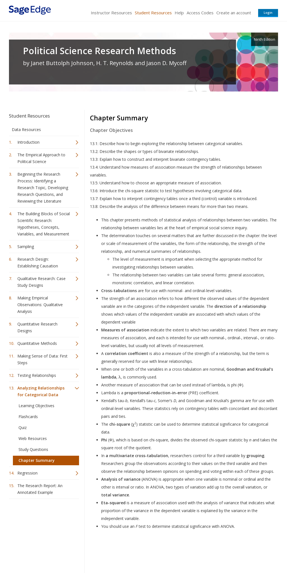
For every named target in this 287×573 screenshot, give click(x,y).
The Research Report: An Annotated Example (40, 489)
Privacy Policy (241, 552)
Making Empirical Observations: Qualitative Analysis (40, 304)
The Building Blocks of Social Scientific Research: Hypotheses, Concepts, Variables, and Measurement (43, 224)
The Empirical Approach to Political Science (41, 158)
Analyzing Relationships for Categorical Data (40, 391)
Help (179, 12)
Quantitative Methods (37, 343)
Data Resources (26, 129)
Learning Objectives (36, 405)
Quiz (22, 427)
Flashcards (28, 416)
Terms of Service (175, 552)
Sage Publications (41, 552)
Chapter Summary (36, 460)
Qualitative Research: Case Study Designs (41, 282)
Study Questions (33, 449)
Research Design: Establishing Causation (37, 262)
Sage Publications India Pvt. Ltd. (90, 552)
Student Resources (153, 12)
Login (268, 12)
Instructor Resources (111, 12)
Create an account (233, 12)
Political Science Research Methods (99, 50)
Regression (27, 473)
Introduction (28, 142)
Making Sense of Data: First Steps (42, 359)
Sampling (25, 246)
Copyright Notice (210, 552)
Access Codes (200, 12)
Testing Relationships (36, 375)
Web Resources (32, 438)
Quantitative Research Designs (37, 327)
